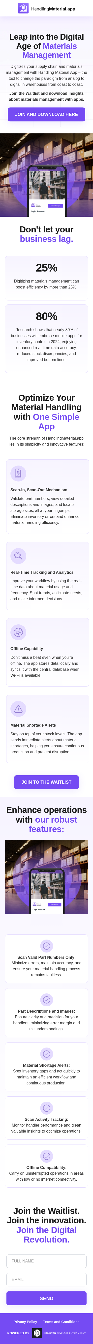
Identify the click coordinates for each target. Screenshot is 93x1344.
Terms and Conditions (61, 1322)
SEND (47, 1298)
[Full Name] (46, 1261)
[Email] (46, 1279)
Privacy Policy (25, 1322)
